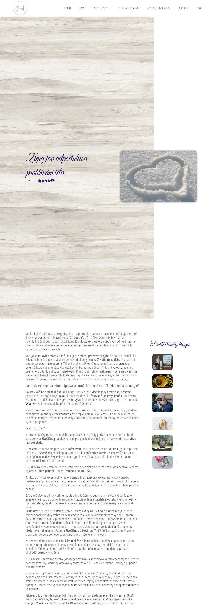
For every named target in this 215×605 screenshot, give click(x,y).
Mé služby (102, 8)
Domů (67, 8)
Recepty (183, 8)
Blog (199, 8)
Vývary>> (31, 403)
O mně (82, 8)
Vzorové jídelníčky (158, 8)
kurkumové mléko (80, 585)
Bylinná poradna (128, 8)
